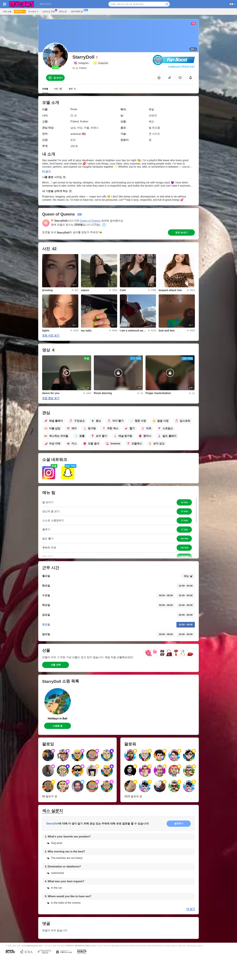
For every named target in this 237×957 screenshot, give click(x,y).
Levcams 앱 (78, 11)
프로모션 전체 (49, 11)
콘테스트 (63, 11)
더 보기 (46, 171)
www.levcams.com (34, 945)
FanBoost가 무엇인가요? (181, 66)
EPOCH (69, 946)
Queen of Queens (90, 220)
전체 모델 (7, 11)
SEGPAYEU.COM (82, 946)
